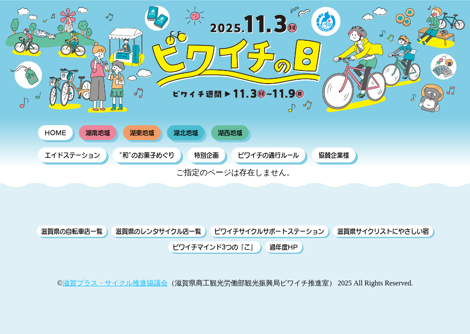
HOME (55, 133)
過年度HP (283, 247)
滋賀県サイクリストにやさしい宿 (383, 231)
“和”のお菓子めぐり (146, 155)
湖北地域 (185, 133)
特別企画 (206, 155)
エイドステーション (72, 155)
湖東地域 (142, 133)
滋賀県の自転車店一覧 (71, 231)
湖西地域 (230, 133)
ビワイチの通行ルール (268, 155)
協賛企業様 (333, 155)
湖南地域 (97, 133)
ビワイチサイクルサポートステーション (269, 231)
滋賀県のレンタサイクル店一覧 (158, 231)
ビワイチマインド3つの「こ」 (214, 247)
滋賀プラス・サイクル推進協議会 (115, 283)
